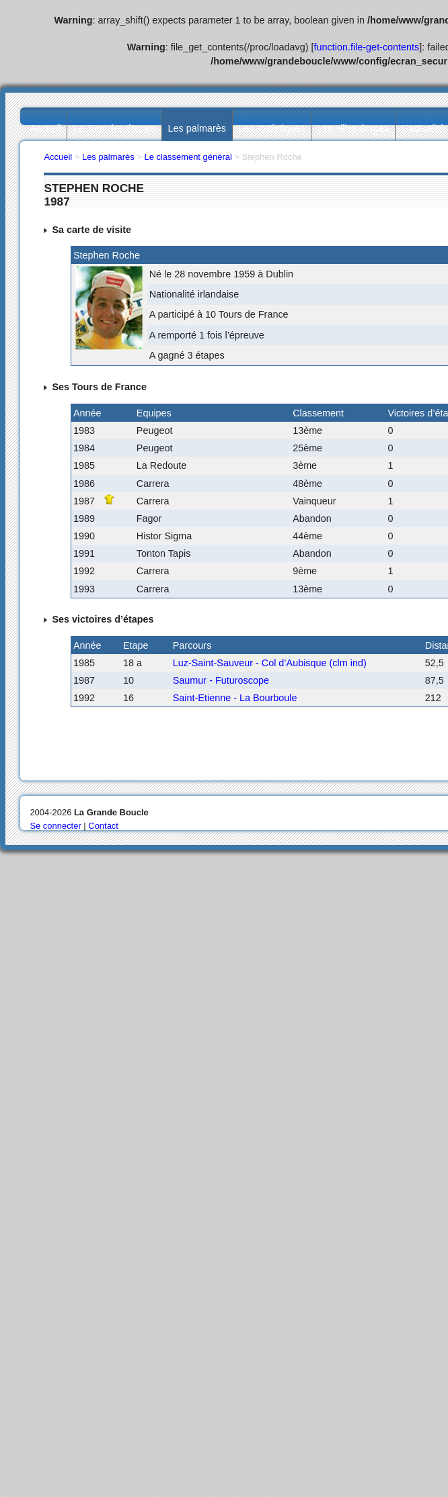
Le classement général (187, 157)
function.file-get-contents (367, 47)
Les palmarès (197, 128)
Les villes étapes (353, 128)
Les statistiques (271, 128)
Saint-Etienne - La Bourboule (235, 697)
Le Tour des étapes (114, 128)
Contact (103, 826)
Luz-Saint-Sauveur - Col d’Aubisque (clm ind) (270, 662)
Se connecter (55, 826)
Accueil (45, 128)
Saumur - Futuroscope (221, 680)
